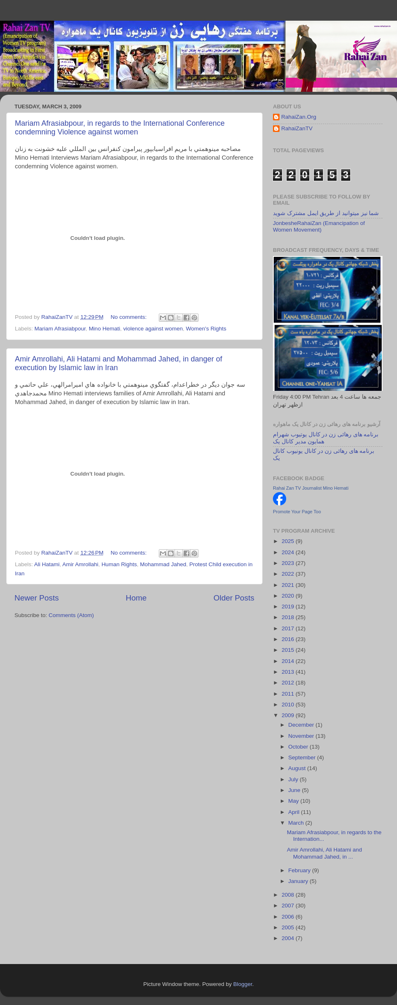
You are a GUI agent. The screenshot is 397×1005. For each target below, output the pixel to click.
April (294, 812)
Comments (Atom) (71, 615)
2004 (289, 938)
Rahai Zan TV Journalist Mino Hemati (311, 488)
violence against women (153, 328)
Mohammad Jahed (163, 564)
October (299, 747)
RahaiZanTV (297, 128)
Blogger (242, 984)
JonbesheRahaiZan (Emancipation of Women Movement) (319, 226)
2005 (289, 927)
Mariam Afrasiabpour (60, 328)
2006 (289, 917)
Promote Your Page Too (297, 511)
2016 (289, 639)
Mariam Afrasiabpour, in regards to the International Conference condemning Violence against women (120, 127)
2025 (289, 541)
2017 (289, 628)
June (295, 790)
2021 (289, 585)
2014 (289, 661)
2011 (289, 694)
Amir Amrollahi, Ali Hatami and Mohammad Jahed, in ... (324, 853)
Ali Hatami (47, 564)
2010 (289, 704)
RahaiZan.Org (298, 117)
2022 (289, 574)
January (299, 881)
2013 (289, 672)
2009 (289, 715)
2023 (289, 563)
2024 (289, 552)
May (294, 801)
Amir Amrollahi (80, 564)
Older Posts (233, 597)
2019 (289, 606)
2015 (289, 650)
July (294, 779)
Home (136, 597)
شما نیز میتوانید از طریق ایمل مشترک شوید (326, 213)
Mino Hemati (104, 328)
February (300, 870)
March (296, 823)
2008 (289, 895)
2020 (289, 596)
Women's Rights (206, 328)
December (302, 725)
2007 (289, 905)
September (302, 757)
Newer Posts (36, 597)
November (302, 736)
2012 (289, 683)
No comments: (129, 317)
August (297, 768)
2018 (289, 617)
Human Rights (119, 564)
